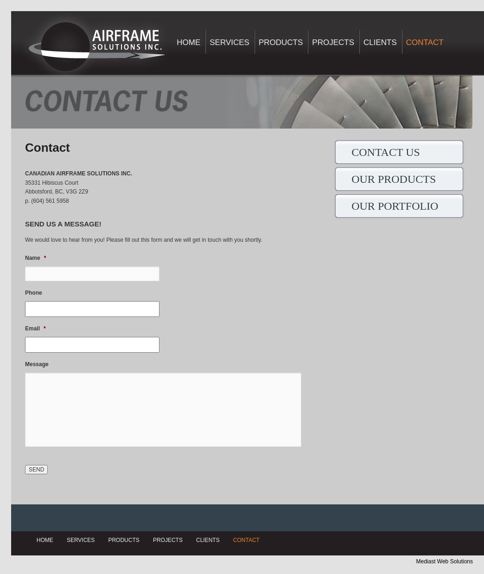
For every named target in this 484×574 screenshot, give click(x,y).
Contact (425, 42)
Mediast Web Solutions (444, 561)
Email (35, 328)
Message (37, 364)
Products (281, 42)
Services (229, 42)
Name (35, 258)
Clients (380, 42)
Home (188, 42)
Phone (33, 293)
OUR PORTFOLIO (394, 206)
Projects (333, 42)
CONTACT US (385, 152)
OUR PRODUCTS (393, 179)
